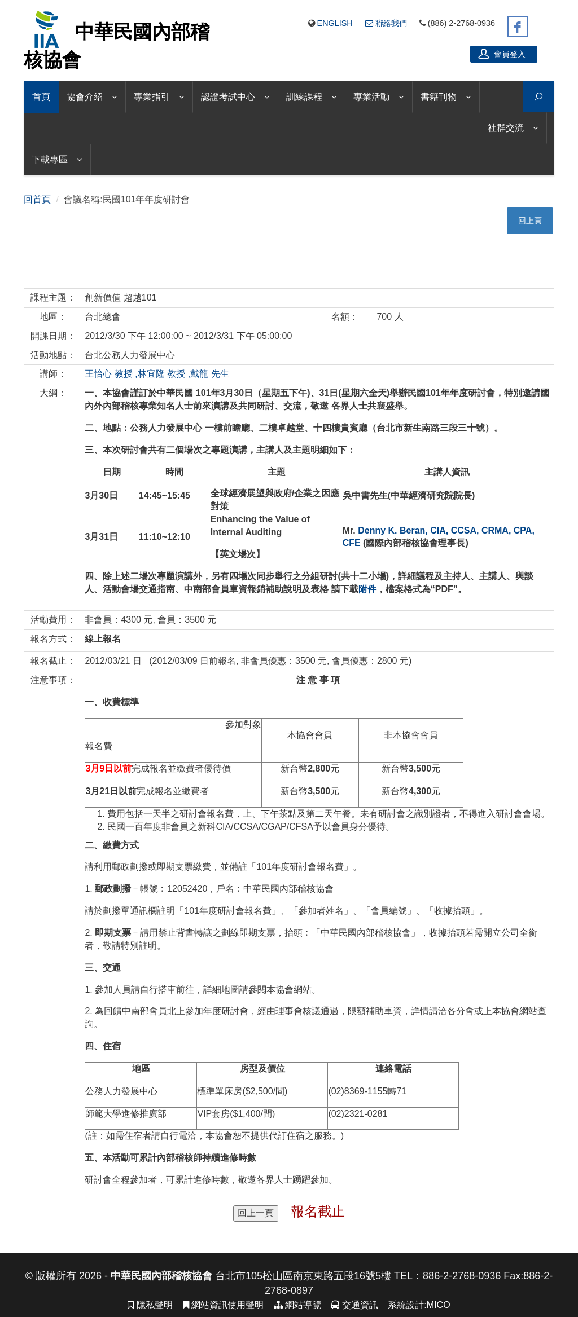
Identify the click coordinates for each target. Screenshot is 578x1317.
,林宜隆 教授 (160, 373)
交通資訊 (354, 1305)
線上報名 (103, 639)
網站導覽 (297, 1305)
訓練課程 (304, 97)
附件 (367, 589)
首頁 (41, 97)
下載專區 (50, 159)
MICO (438, 1305)
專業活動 (371, 97)
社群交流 (506, 128)
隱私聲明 (150, 1305)
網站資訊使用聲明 (223, 1305)
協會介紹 (85, 97)
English (335, 23)
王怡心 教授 (108, 373)
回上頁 (530, 220)
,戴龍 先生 (208, 373)
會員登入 (502, 53)
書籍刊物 (439, 97)
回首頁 (37, 199)
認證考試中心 (228, 97)
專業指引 (152, 97)
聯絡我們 (386, 23)
